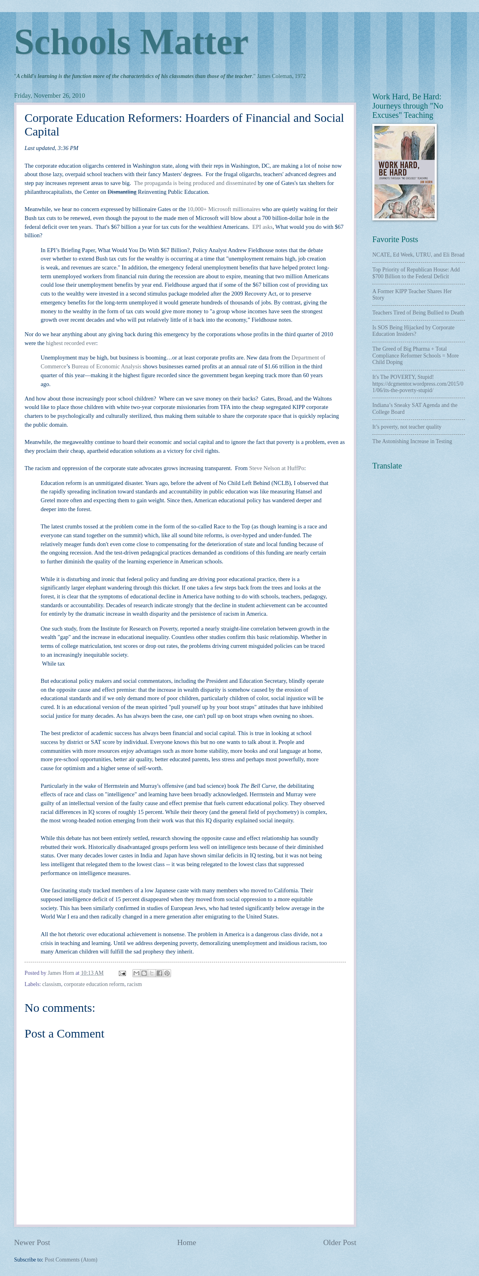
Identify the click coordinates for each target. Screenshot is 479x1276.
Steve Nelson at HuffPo (276, 468)
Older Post (339, 1242)
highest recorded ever (71, 343)
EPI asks (262, 227)
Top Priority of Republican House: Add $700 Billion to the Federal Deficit (416, 273)
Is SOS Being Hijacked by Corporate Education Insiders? (413, 331)
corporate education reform (94, 984)
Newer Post (32, 1242)
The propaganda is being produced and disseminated (195, 183)
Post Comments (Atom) (71, 1260)
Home (186, 1242)
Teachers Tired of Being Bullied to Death (418, 313)
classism (51, 984)
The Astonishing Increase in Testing (412, 441)
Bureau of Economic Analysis (106, 366)
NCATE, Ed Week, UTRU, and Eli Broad (418, 255)
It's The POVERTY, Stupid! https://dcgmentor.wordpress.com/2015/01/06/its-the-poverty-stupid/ (417, 383)
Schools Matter (131, 42)
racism (134, 984)
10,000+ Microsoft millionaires (224, 209)
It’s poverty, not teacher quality (407, 427)
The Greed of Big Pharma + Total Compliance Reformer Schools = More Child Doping (415, 355)
